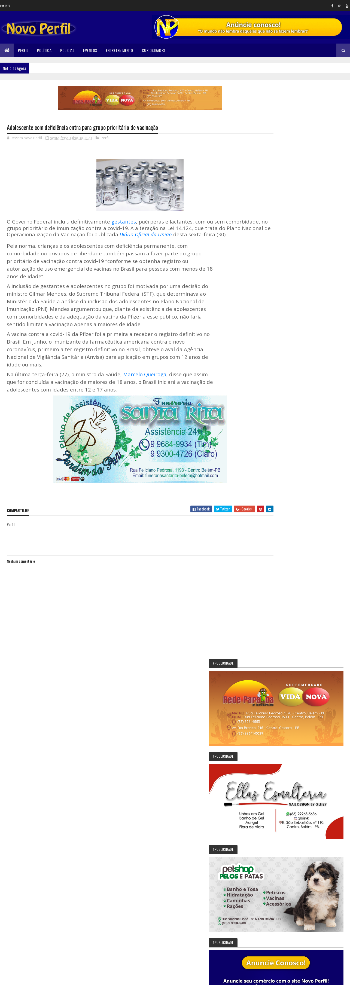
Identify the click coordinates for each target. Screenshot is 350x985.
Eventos (90, 50)
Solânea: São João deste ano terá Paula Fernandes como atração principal (316, 681)
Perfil (23, 50)
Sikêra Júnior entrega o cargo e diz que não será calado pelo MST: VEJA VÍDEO (316, 655)
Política (44, 50)
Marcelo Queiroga (144, 381)
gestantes (123, 222)
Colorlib (27, 977)
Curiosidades (153, 50)
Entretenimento (119, 50)
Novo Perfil (284, 413)
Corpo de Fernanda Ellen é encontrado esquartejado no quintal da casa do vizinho (312, 839)
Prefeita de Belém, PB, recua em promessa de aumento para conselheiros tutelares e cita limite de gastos (301, 706)
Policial (67, 50)
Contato (5, 6)
